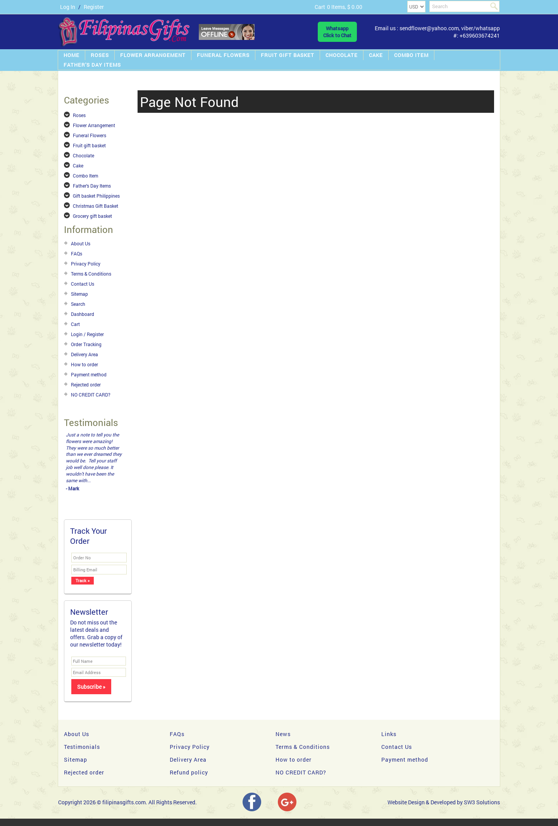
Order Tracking (86, 344)
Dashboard (82, 314)
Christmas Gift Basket (95, 206)
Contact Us (82, 284)
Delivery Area (84, 354)
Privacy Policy (85, 263)
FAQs (76, 253)
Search (78, 304)
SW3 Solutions (482, 802)
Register (94, 6)
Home (71, 55)
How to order (84, 364)
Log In (67, 6)
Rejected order (86, 384)
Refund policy (189, 772)
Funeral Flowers (223, 55)
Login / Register (87, 334)
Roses (100, 55)
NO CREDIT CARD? (90, 394)
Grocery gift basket (92, 216)
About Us (80, 243)
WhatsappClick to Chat (337, 32)
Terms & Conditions (91, 274)
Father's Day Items (92, 64)
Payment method (89, 374)
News (283, 734)
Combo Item (411, 55)
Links (388, 734)
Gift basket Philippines (96, 196)
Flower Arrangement (153, 55)
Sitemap (79, 294)
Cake (376, 55)
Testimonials (82, 746)
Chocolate (342, 55)
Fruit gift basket (287, 55)
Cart (75, 324)
